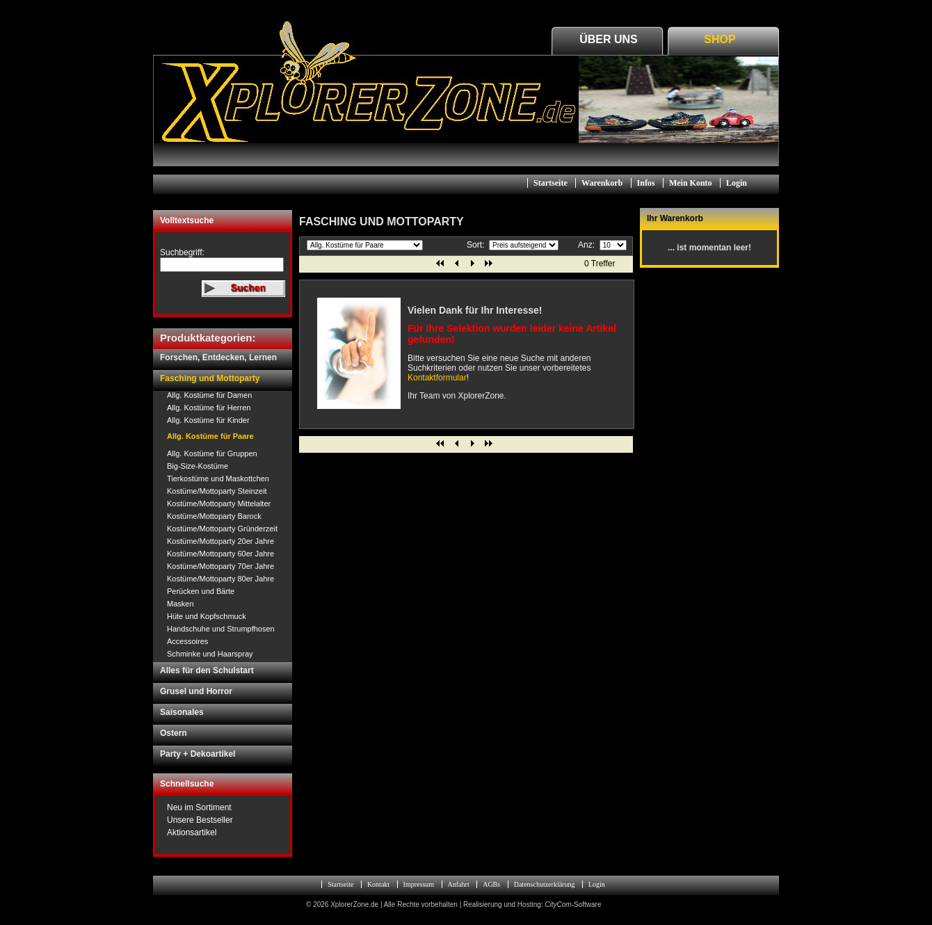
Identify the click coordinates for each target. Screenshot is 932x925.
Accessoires (187, 641)
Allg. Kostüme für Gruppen (212, 453)
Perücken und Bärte (200, 591)
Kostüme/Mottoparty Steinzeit (217, 491)
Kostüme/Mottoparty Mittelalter (219, 503)
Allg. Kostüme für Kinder (208, 420)
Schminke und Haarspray (210, 654)
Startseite (550, 183)
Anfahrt (458, 884)
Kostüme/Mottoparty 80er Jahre (220, 578)
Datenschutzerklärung (544, 884)
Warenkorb (601, 183)
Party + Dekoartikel (197, 754)
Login (736, 183)
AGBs (491, 884)
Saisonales (182, 712)
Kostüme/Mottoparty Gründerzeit (222, 528)
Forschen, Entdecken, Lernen (218, 357)
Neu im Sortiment (199, 807)
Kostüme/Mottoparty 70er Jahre (220, 566)
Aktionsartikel (191, 832)
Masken (180, 604)
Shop (719, 39)
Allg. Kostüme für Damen (209, 395)
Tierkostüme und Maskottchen (218, 478)
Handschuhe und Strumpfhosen (221, 629)
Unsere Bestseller (200, 820)
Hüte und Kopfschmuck (206, 616)
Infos (646, 183)
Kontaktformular (437, 378)
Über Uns (608, 39)
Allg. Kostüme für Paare (210, 436)
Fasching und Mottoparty (209, 378)
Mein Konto (690, 183)
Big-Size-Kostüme (197, 466)
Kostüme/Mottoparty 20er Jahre (220, 541)
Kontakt (378, 884)
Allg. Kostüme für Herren (208, 407)
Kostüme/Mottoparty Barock (214, 516)
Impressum (418, 884)
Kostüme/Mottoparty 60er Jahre (220, 553)
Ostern (173, 733)
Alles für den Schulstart (207, 670)
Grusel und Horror (196, 691)
